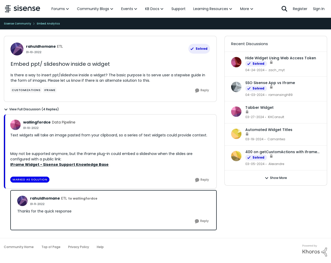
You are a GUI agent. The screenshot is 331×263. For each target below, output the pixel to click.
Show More (276, 178)
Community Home (19, 247)
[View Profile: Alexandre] (236, 156)
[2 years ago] (255, 70)
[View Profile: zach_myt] (236, 62)
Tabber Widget (259, 107)
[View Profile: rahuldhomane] (17, 49)
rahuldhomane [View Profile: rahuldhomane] (41, 46)
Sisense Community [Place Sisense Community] (17, 24)
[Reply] (202, 90)
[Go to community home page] (22, 9)
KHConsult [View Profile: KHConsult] (276, 117)
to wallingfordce (82, 198)
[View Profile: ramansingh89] (236, 87)
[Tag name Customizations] (26, 90)
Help (100, 247)
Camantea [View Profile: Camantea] (276, 139)
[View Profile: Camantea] (236, 134)
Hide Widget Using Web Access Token (280, 58)
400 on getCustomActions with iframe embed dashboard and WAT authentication (281, 152)
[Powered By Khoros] (314, 251)
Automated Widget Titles (268, 129)
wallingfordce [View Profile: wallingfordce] (37, 122)
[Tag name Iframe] (50, 90)
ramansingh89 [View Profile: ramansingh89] (280, 95)
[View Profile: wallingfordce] (15, 125)
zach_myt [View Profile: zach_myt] (276, 70)
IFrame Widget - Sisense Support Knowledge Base (59, 164)
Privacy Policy (78, 247)
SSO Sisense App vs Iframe (270, 82)
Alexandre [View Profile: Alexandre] (276, 164)
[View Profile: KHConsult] (236, 111)
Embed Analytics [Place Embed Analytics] (48, 24)
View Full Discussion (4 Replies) (31, 109)
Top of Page (50, 247)
